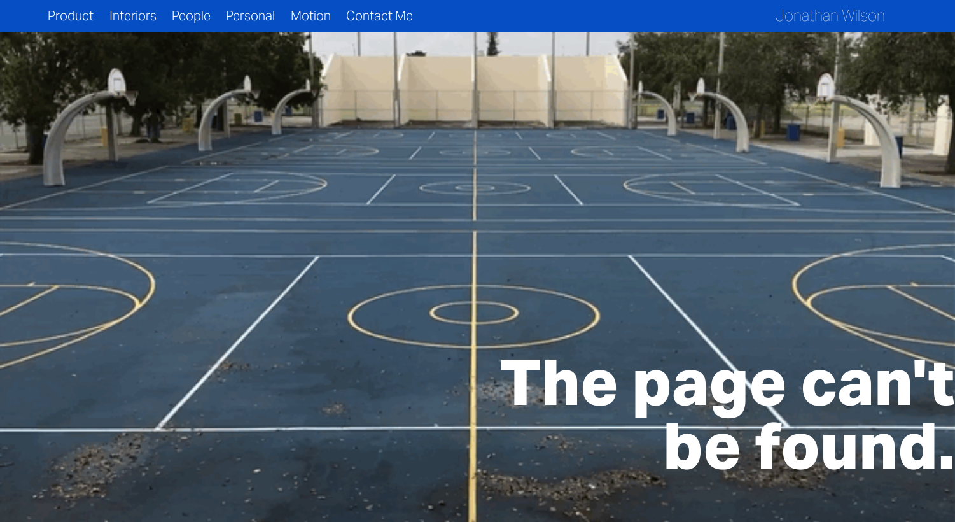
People (191, 16)
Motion (311, 16)
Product (71, 16)
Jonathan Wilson (830, 15)
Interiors (133, 16)
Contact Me (379, 16)
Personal (250, 16)
